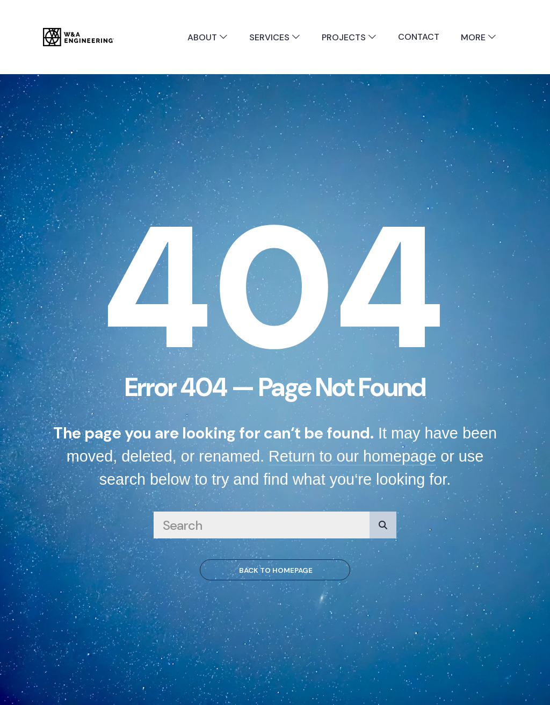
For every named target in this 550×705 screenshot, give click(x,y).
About (207, 37)
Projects (349, 37)
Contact (418, 36)
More (478, 37)
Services (274, 37)
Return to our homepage (352, 456)
